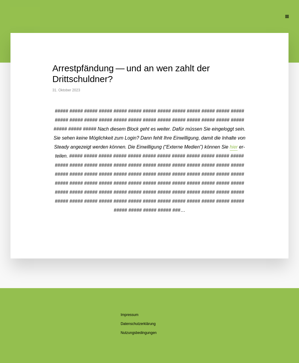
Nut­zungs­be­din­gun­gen (139, 333)
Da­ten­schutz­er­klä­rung (138, 324)
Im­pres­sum (129, 315)
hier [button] (234, 146)
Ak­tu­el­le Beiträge (69, 17)
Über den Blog (140, 17)
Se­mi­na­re (172, 17)
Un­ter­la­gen (239, 17)
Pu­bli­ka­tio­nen (204, 17)
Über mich (106, 17)
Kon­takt (268, 17)
